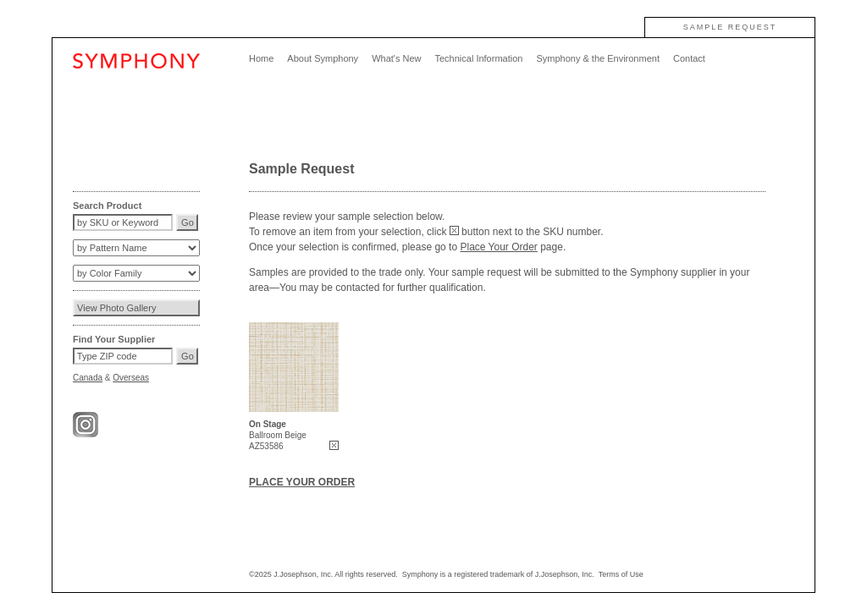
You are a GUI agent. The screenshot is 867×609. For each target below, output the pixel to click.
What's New (396, 58)
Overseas (131, 377)
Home (261, 58)
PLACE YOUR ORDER (302, 482)
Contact (689, 58)
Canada (87, 377)
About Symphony (322, 58)
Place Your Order (498, 247)
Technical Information (478, 58)
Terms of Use (621, 574)
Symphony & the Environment (598, 58)
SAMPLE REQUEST (730, 27)
